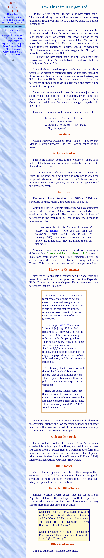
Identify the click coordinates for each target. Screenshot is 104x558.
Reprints (13, 32)
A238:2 (64, 325)
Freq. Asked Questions (13, 22)
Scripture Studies (12, 30)
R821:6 (54, 230)
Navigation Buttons (12, 17)
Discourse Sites (12, 54)
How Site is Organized (13, 19)
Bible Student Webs (12, 46)
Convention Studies (12, 51)
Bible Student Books (13, 38)
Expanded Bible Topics (13, 43)
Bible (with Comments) (12, 35)
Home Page (12, 14)
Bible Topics (13, 41)
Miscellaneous (13, 49)
